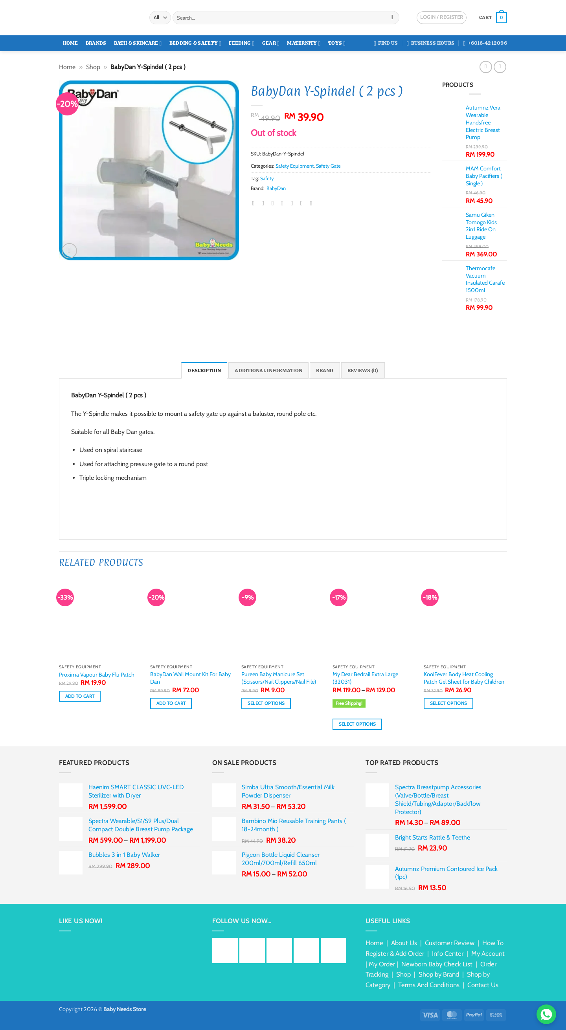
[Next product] (486, 67)
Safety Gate (328, 166)
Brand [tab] (324, 370)
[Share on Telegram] (313, 203)
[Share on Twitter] (265, 203)
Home (70, 43)
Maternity (304, 43)
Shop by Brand (439, 974)
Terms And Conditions (428, 985)
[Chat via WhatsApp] (546, 1014)
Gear (270, 43)
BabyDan (276, 188)
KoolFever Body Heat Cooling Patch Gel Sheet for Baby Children (464, 678)
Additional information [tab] (268, 370)
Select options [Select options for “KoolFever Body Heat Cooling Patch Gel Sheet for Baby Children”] (448, 703)
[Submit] (392, 17)
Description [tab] (204, 370)
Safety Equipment (295, 166)
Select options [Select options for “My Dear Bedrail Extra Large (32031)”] (357, 724)
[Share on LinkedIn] (293, 203)
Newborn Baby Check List (436, 964)
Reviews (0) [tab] (363, 370)
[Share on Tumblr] (303, 203)
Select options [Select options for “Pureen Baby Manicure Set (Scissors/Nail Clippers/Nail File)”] (266, 703)
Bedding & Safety (195, 43)
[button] (493, 18)
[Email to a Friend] (275, 203)
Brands (96, 43)
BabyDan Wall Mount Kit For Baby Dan (190, 678)
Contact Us (482, 985)
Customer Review (449, 943)
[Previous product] (500, 67)
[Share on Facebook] (255, 203)
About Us (404, 943)
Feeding (241, 43)
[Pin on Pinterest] (284, 203)
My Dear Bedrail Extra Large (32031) (365, 678)
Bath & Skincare (138, 43)
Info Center (447, 953)
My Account (488, 953)
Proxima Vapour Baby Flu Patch (96, 674)
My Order (382, 964)
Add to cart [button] (80, 696)
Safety (267, 178)
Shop (93, 67)
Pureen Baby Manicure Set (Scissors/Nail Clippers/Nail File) (278, 678)
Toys (336, 43)
